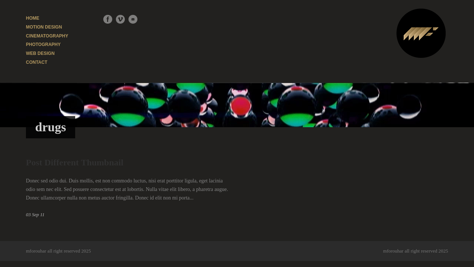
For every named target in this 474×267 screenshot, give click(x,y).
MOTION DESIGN (44, 27)
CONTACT (36, 62)
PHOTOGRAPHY (43, 44)
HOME (32, 18)
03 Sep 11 (35, 214)
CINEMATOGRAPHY (47, 36)
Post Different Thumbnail (74, 162)
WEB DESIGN (40, 53)
